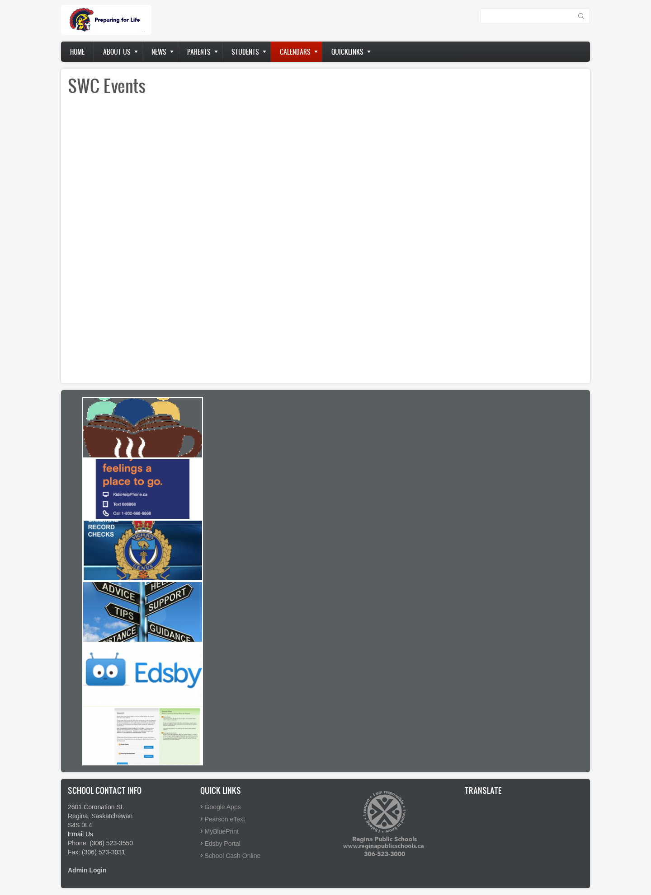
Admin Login (87, 870)
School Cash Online (233, 855)
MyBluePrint (222, 831)
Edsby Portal (223, 843)
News (158, 51)
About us (117, 51)
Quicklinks (347, 51)
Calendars (295, 51)
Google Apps (223, 807)
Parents (199, 51)
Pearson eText (225, 819)
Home (77, 51)
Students (245, 51)
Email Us (80, 834)
